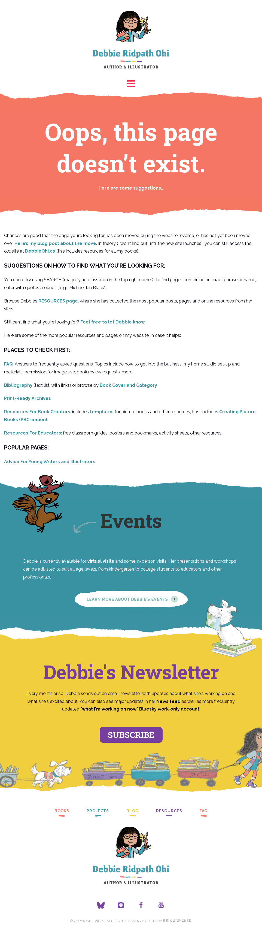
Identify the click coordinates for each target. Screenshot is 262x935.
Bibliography (18, 385)
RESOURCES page (58, 301)
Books (61, 811)
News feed (168, 701)
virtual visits (100, 561)
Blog (132, 811)
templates (102, 411)
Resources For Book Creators (37, 411)
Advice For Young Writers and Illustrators (49, 461)
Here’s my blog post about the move (55, 243)
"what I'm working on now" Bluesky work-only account (139, 709)
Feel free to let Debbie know (112, 322)
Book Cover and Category (128, 385)
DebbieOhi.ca (40, 251)
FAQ (8, 364)
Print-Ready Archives (27, 398)
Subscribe (131, 734)
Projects (98, 811)
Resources (169, 811)
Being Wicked (177, 921)
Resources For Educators (32, 433)
